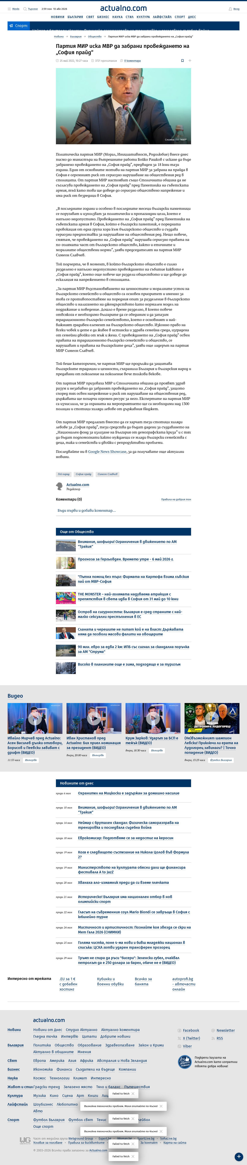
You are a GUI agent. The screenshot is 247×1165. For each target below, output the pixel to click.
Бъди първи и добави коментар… (87, 511)
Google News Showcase (107, 452)
